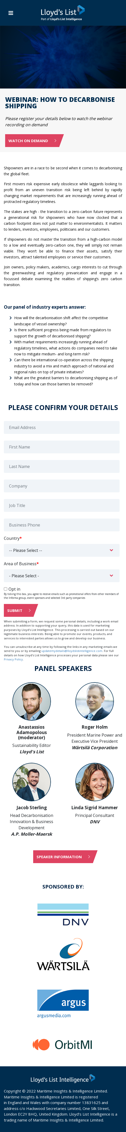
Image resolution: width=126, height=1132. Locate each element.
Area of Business (21, 564)
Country (13, 538)
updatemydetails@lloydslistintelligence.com (71, 651)
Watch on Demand (28, 140)
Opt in (14, 589)
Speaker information (59, 856)
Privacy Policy (13, 659)
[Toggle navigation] (10, 13)
